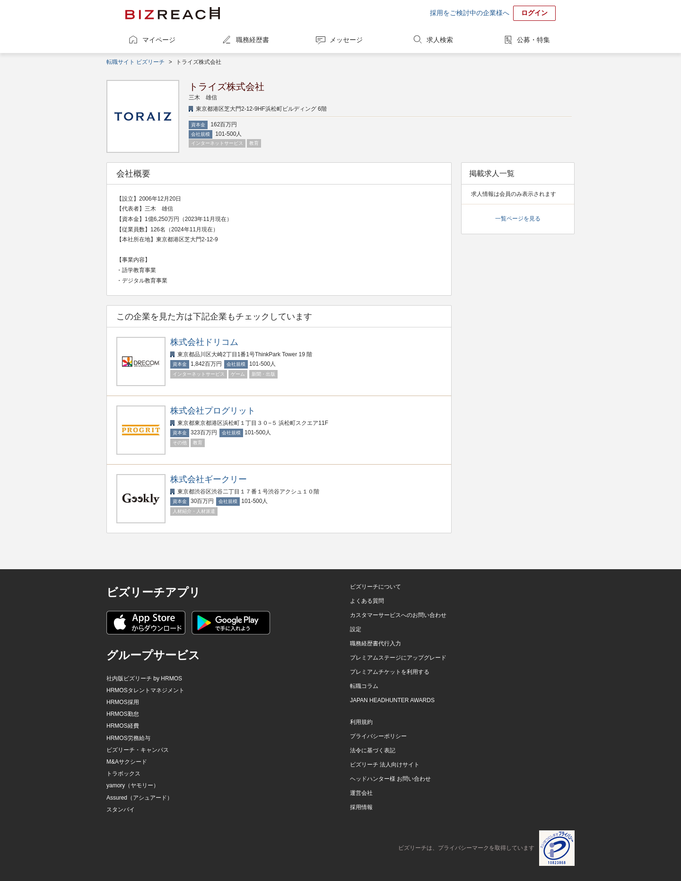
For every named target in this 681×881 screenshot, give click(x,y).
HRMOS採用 (122, 702)
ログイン (534, 13)
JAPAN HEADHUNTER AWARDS (392, 700)
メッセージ (346, 40)
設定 (355, 629)
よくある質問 (367, 601)
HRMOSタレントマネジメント (145, 690)
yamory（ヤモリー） (132, 785)
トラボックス (123, 773)
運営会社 (361, 793)
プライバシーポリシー (378, 736)
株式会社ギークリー (208, 479)
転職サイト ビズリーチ (135, 62)
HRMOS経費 (122, 725)
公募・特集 (533, 40)
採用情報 (361, 807)
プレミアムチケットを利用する (389, 672)
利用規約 (361, 722)
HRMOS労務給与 (128, 738)
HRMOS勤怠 (122, 714)
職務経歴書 (252, 40)
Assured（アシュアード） (139, 797)
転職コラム (364, 686)
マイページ (158, 40)
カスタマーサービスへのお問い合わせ (398, 615)
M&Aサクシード (126, 761)
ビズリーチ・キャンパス (137, 750)
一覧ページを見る (518, 218)
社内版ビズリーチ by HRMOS (144, 678)
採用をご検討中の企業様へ (469, 13)
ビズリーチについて (375, 586)
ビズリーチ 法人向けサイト (384, 764)
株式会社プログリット (212, 410)
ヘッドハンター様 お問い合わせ (390, 778)
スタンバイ (120, 809)
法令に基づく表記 (372, 750)
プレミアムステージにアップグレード (398, 657)
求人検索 (440, 40)
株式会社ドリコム (204, 342)
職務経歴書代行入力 (375, 643)
